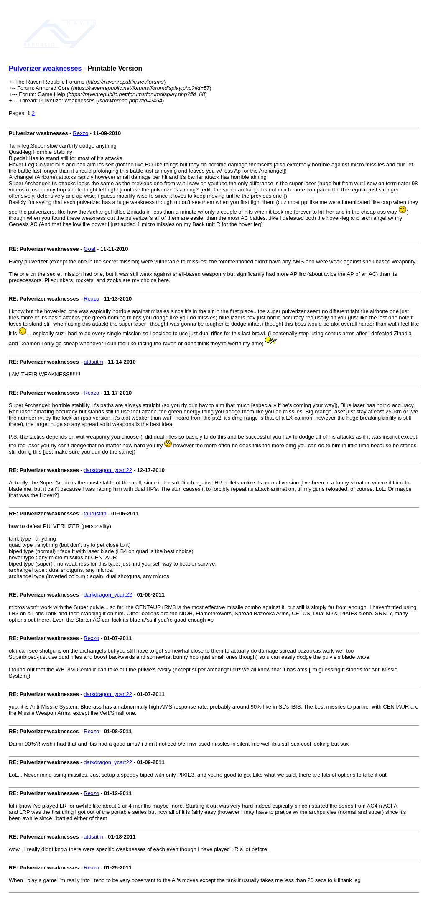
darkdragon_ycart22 (108, 470)
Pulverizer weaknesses (45, 68)
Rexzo (80, 133)
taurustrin (95, 513)
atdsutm (93, 362)
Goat (89, 249)
